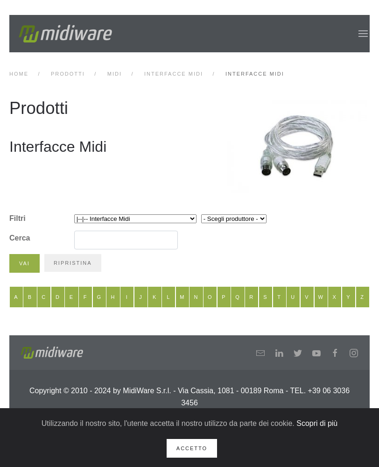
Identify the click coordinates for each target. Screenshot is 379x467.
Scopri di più (316, 423)
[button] (363, 33)
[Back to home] (65, 33)
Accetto (191, 448)
